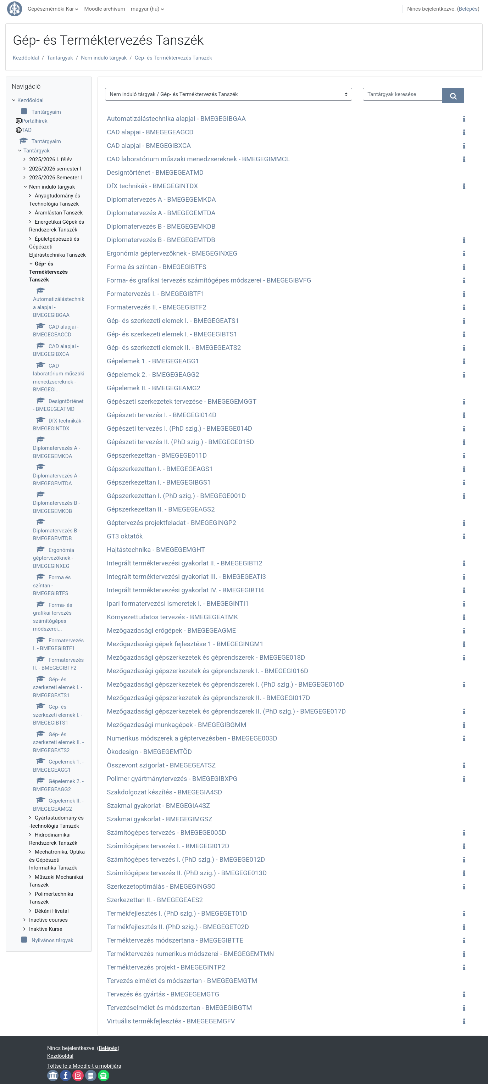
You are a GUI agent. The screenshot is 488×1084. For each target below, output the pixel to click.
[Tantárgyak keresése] (403, 94)
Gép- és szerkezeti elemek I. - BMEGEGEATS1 (173, 321)
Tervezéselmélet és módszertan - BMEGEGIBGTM (179, 1008)
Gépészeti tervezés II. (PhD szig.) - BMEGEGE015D (180, 442)
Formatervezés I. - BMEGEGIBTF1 (155, 294)
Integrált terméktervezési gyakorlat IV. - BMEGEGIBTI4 (185, 590)
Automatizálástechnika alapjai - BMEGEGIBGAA (176, 119)
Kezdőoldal (26, 58)
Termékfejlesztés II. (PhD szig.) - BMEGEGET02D (178, 927)
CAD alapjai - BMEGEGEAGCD (150, 132)
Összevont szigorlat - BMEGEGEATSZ (161, 765)
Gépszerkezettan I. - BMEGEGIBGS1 (159, 482)
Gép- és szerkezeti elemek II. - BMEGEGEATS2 (174, 348)
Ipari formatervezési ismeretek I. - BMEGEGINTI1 (178, 604)
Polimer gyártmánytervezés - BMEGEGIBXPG (172, 779)
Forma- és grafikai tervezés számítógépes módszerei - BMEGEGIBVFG (209, 280)
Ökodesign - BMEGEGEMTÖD (149, 752)
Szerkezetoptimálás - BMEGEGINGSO (161, 886)
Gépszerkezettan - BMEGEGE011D (157, 455)
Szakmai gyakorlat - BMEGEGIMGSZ (159, 819)
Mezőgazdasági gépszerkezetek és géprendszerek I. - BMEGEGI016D (207, 671)
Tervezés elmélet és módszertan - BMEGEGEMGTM (182, 981)
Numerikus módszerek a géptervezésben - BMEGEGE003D (192, 738)
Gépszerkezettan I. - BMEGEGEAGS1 (160, 469)
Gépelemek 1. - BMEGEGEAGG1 (153, 361)
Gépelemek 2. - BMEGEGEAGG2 (153, 375)
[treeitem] (49, 520)
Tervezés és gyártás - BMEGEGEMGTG (163, 994)
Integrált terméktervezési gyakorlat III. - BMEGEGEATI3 (186, 577)
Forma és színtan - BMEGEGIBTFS (156, 267)
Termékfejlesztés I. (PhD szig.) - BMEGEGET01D (177, 913)
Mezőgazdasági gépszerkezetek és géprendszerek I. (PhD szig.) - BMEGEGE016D (225, 684)
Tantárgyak (60, 58)
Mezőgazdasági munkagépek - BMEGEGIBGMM (176, 725)
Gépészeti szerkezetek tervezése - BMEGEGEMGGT (181, 402)
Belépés (468, 9)
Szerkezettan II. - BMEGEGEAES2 (155, 900)
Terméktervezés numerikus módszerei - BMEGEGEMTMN (190, 954)
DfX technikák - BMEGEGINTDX (152, 186)
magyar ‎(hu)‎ (145, 9)
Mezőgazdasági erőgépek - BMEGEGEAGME (171, 631)
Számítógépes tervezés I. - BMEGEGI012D (168, 846)
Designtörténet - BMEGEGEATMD (155, 173)
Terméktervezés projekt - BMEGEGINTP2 (166, 967)
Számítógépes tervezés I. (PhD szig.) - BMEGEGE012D (186, 860)
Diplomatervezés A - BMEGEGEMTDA (161, 213)
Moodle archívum (104, 9)
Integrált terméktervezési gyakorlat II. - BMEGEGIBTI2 (184, 563)
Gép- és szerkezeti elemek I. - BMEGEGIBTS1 (172, 334)
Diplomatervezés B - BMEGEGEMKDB (161, 226)
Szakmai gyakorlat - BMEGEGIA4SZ (158, 806)
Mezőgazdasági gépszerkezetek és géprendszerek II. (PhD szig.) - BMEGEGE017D (226, 711)
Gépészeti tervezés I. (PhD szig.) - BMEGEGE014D (179, 428)
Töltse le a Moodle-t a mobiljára (84, 1066)
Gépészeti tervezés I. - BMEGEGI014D (161, 415)
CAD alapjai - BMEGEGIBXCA (149, 146)
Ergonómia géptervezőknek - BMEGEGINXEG (172, 253)
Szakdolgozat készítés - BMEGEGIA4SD (164, 792)
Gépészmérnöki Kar (51, 9)
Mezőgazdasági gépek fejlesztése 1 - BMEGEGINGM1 (185, 644)
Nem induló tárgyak (104, 58)
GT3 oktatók (125, 536)
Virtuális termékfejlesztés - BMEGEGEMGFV (171, 1021)
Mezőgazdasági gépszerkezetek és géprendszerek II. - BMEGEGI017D (208, 698)
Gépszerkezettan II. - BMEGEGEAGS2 (161, 509)
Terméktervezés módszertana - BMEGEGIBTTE (175, 940)
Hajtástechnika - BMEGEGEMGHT (156, 550)
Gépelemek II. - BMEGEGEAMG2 (153, 388)
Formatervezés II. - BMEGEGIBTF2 (156, 307)
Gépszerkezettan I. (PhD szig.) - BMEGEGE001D (176, 496)
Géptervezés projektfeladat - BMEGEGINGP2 (171, 523)
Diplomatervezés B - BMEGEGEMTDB (161, 240)
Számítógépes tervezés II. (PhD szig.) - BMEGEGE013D (187, 873)
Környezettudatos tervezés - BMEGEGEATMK (172, 617)
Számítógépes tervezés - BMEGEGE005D (166, 833)
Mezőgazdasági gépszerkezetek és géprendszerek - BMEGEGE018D (206, 657)
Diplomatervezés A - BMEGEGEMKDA (161, 199)
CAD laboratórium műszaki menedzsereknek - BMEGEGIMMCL (198, 159)
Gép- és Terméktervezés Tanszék (173, 58)
